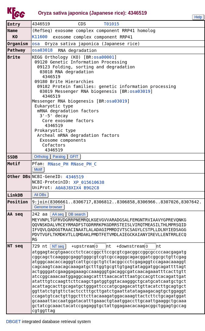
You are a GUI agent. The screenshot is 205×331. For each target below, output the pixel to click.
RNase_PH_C (83, 164)
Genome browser (48, 208)
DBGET (13, 322)
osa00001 (104, 57)
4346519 (75, 177)
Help (198, 17)
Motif (38, 170)
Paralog (59, 157)
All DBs (40, 195)
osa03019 (140, 91)
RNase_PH (58, 164)
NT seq (58, 247)
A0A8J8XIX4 (68, 188)
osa (36, 44)
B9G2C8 (91, 188)
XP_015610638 (89, 182)
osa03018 (42, 50)
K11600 (40, 37)
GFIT (74, 157)
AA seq (58, 215)
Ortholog (41, 157)
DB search (76, 215)
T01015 (111, 24)
